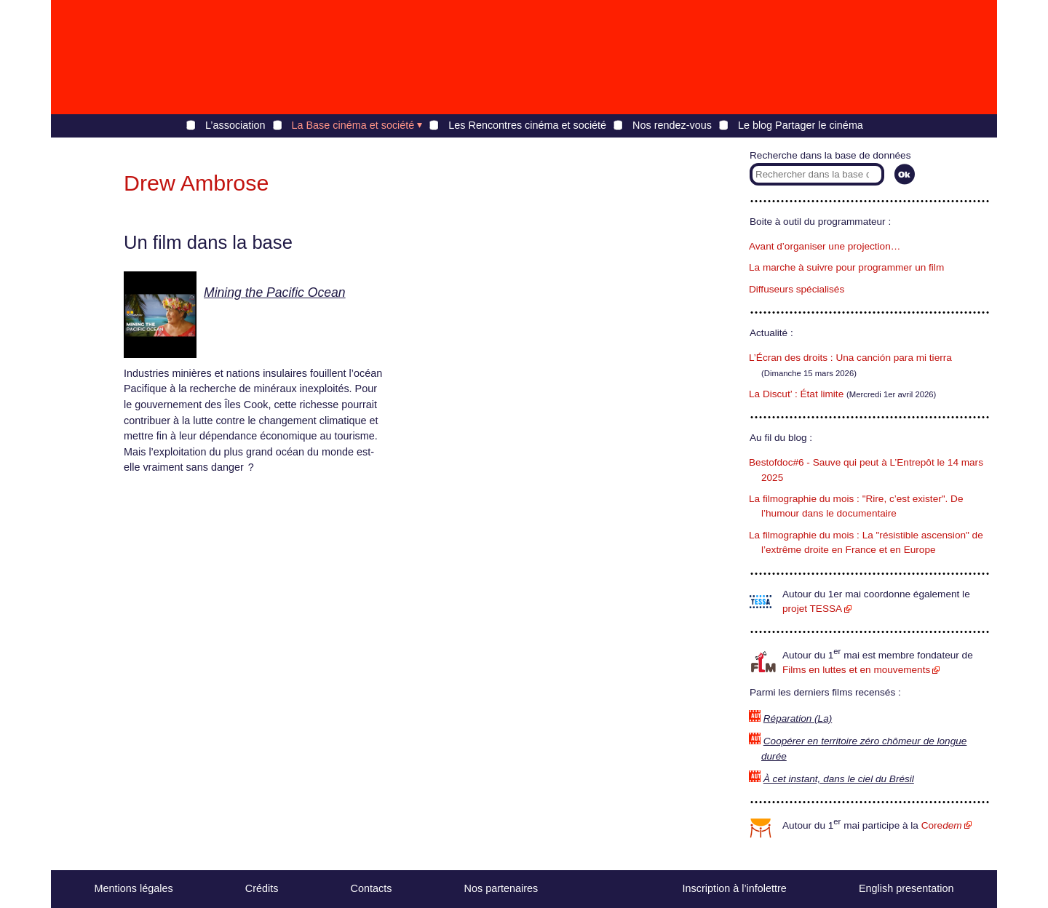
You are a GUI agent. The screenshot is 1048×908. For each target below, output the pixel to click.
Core (941, 825)
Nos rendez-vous (672, 125)
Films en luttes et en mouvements (856, 669)
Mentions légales (134, 888)
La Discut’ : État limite (796, 394)
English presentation (906, 888)
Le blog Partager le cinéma (800, 125)
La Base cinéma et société (353, 125)
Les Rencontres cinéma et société (527, 125)
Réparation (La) (797, 718)
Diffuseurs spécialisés (796, 289)
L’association (235, 125)
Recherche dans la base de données (830, 155)
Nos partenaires (501, 888)
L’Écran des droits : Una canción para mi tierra (850, 357)
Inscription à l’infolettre (735, 888)
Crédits (262, 888)
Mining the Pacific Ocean (275, 292)
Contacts (371, 888)
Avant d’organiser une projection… (824, 246)
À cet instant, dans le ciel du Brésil (838, 778)
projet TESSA (812, 608)
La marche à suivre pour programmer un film (846, 267)
